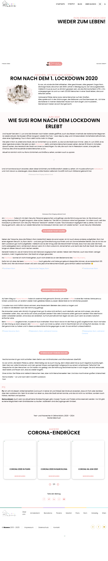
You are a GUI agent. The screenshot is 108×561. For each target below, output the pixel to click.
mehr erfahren (20, 476)
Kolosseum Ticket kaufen (54, 231)
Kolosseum (40, 144)
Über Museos (90, 4)
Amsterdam (35, 513)
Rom (85, 513)
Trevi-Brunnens (79, 258)
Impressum (29, 527)
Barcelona (48, 513)
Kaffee (71, 299)
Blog (80, 4)
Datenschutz (43, 527)
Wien (104, 513)
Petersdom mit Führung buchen (54, 353)
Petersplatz (10, 322)
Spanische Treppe (31, 261)
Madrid (69, 513)
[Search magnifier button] (104, 4)
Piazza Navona (22, 299)
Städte (71, 4)
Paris (77, 513)
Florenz (59, 513)
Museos (7, 527)
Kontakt (56, 527)
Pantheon (8, 258)
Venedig (94, 513)
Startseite (60, 4)
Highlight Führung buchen (54, 290)
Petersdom (35, 324)
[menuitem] (100, 4)
